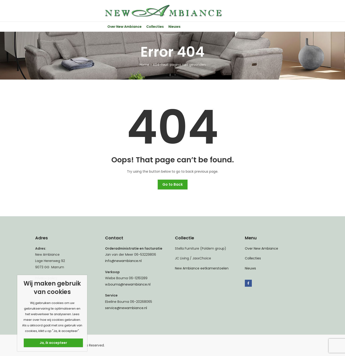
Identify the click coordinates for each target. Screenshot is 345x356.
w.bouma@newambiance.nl (127, 284)
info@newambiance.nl (123, 260)
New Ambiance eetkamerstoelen (202, 268)
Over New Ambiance (261, 248)
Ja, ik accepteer (53, 342)
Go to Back (172, 184)
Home (144, 64)
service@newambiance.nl (126, 308)
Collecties (253, 258)
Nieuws (250, 268)
